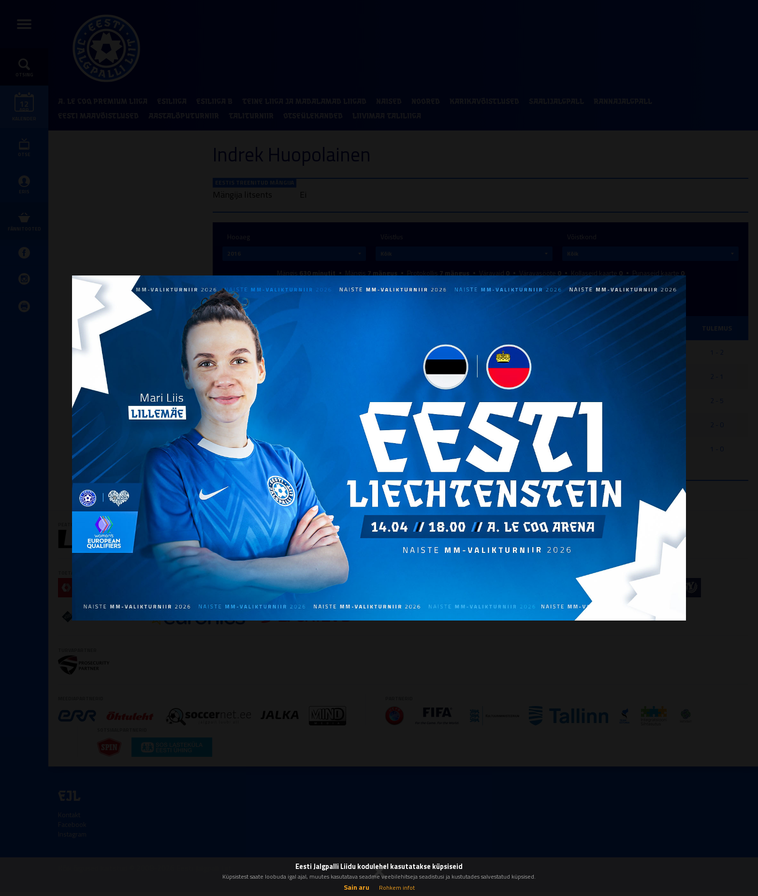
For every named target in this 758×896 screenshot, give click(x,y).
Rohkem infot (397, 887)
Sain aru (356, 887)
